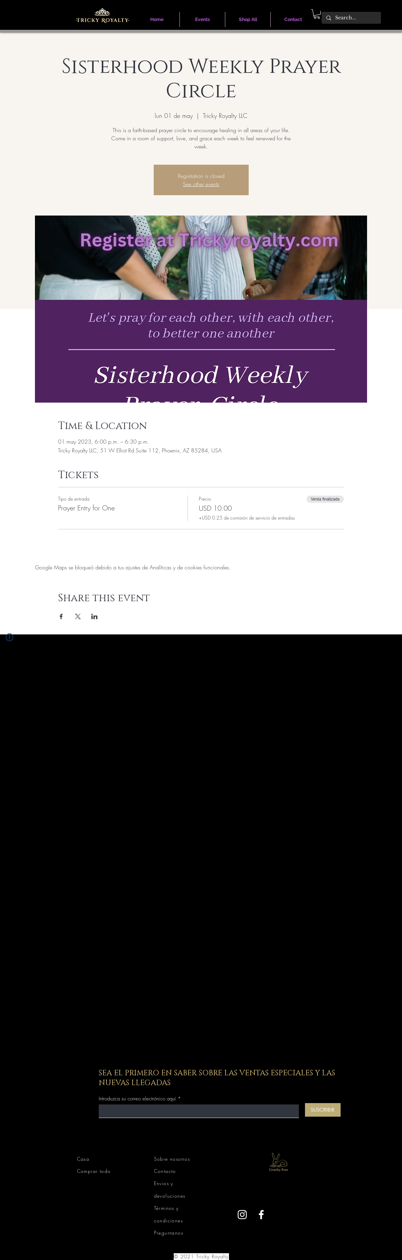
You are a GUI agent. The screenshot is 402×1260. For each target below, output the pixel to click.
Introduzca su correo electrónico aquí (137, 1098)
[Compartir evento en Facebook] (61, 616)
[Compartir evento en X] (78, 616)
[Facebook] (261, 1214)
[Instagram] (242, 1214)
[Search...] (351, 18)
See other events (201, 184)
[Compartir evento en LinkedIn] (94, 616)
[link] (317, 14)
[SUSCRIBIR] (323, 1110)
